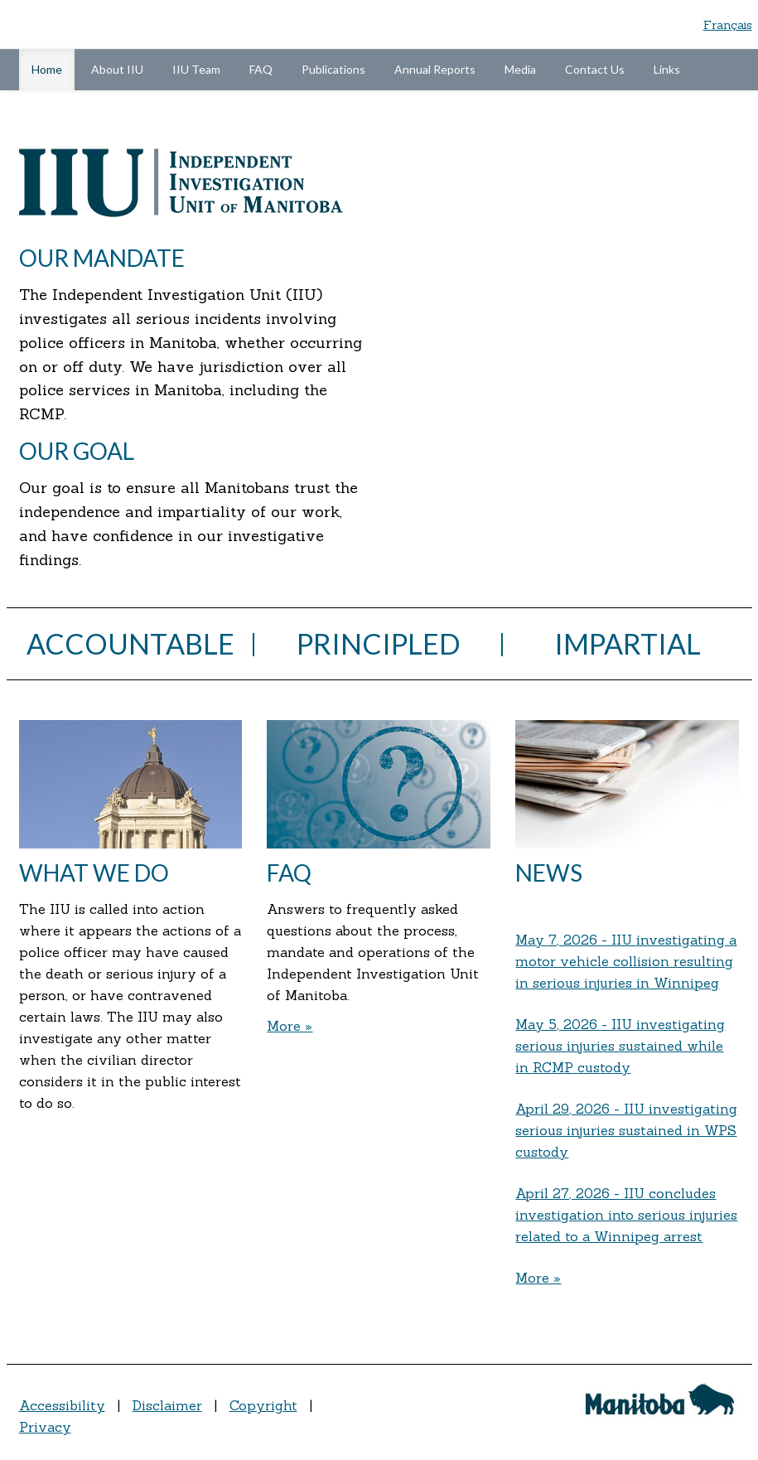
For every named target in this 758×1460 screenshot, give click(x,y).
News (548, 872)
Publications (333, 69)
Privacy (45, 1427)
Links (667, 69)
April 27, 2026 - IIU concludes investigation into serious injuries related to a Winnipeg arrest (626, 1215)
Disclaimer (167, 1405)
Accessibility (62, 1405)
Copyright (263, 1405)
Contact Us (595, 69)
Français (727, 24)
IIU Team (196, 69)
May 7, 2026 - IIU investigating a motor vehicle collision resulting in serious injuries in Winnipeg (625, 961)
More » (289, 1026)
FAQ (261, 69)
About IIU (117, 69)
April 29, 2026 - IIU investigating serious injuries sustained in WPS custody (626, 1130)
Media (520, 69)
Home (53, 68)
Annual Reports (435, 69)
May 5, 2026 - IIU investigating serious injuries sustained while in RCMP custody (620, 1046)
